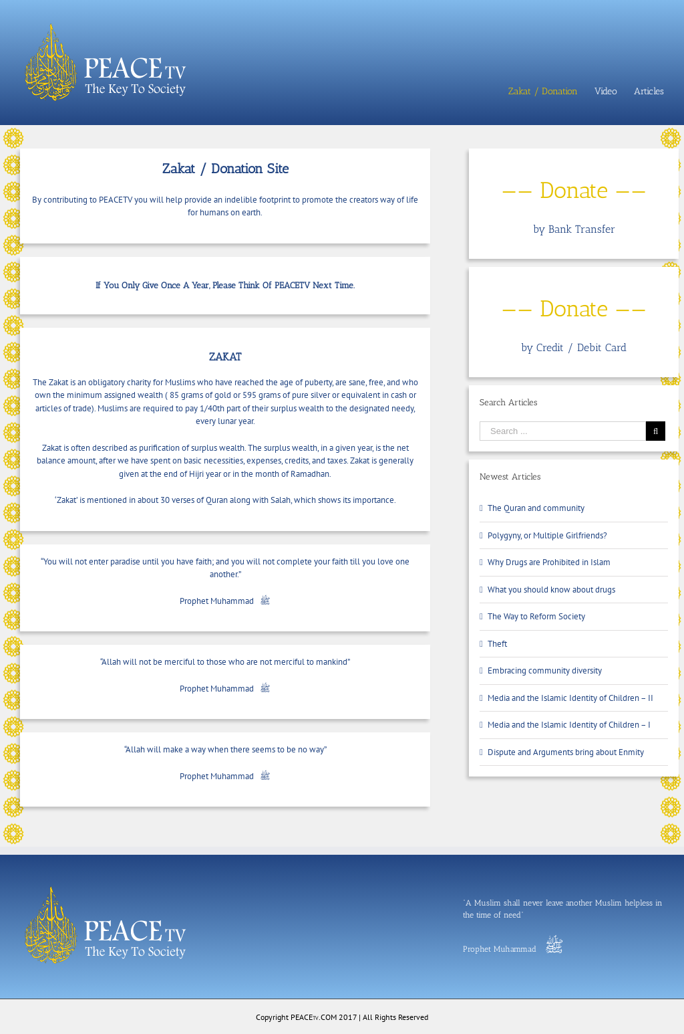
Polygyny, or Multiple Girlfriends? (547, 535)
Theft (497, 643)
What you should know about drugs (551, 589)
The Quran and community (536, 508)
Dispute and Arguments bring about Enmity (566, 752)
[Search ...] (563, 431)
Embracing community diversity (545, 670)
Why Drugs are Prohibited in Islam (549, 562)
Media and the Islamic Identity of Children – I (569, 724)
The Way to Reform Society (536, 616)
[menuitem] (551, 91)
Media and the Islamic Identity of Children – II (570, 698)
